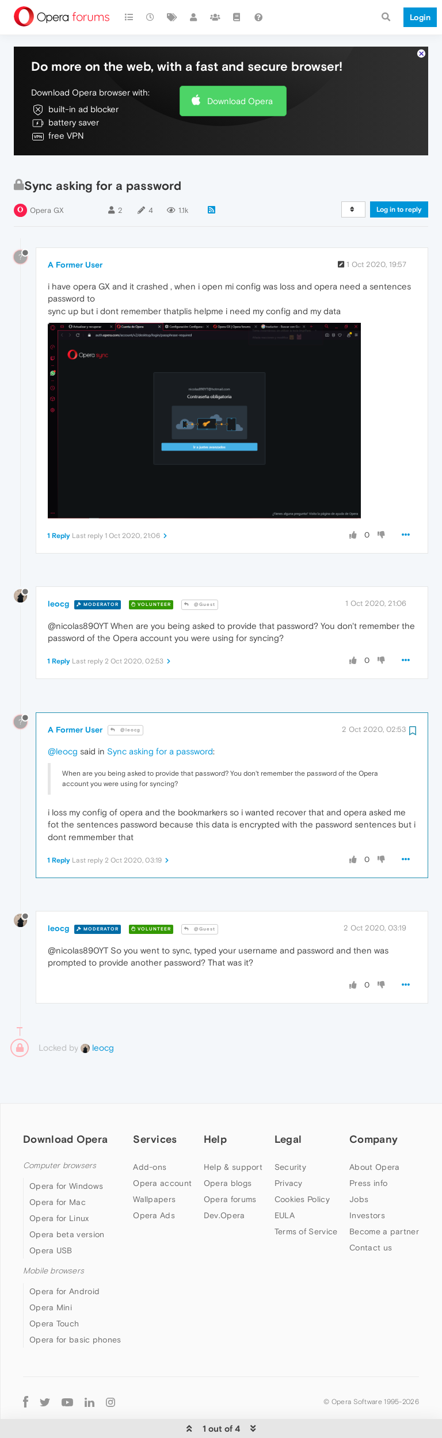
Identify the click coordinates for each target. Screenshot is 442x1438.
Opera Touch (54, 1312)
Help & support (233, 1155)
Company (373, 1128)
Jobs (358, 1187)
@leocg (125, 718)
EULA (285, 1203)
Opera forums (230, 1187)
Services (155, 1128)
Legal (288, 1128)
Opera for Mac (57, 1190)
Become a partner (384, 1220)
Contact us (370, 1236)
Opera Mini (50, 1295)
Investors (367, 1203)
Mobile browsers (53, 1259)
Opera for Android (64, 1279)
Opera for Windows (66, 1174)
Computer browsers (59, 1154)
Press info (368, 1171)
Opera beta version (66, 1222)
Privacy (289, 1171)
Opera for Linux (59, 1206)
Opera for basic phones (75, 1328)
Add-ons (149, 1155)
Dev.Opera (224, 1203)
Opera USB (51, 1239)
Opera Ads (154, 1203)
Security (290, 1155)
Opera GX (47, 198)
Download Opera (240, 89)
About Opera (374, 1155)
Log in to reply (399, 198)
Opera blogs (228, 1171)
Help (215, 1128)
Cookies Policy (302, 1187)
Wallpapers (154, 1187)
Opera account (162, 1171)
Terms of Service (306, 1220)
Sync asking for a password (160, 740)
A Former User (75, 253)
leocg (58, 592)
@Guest (199, 593)
